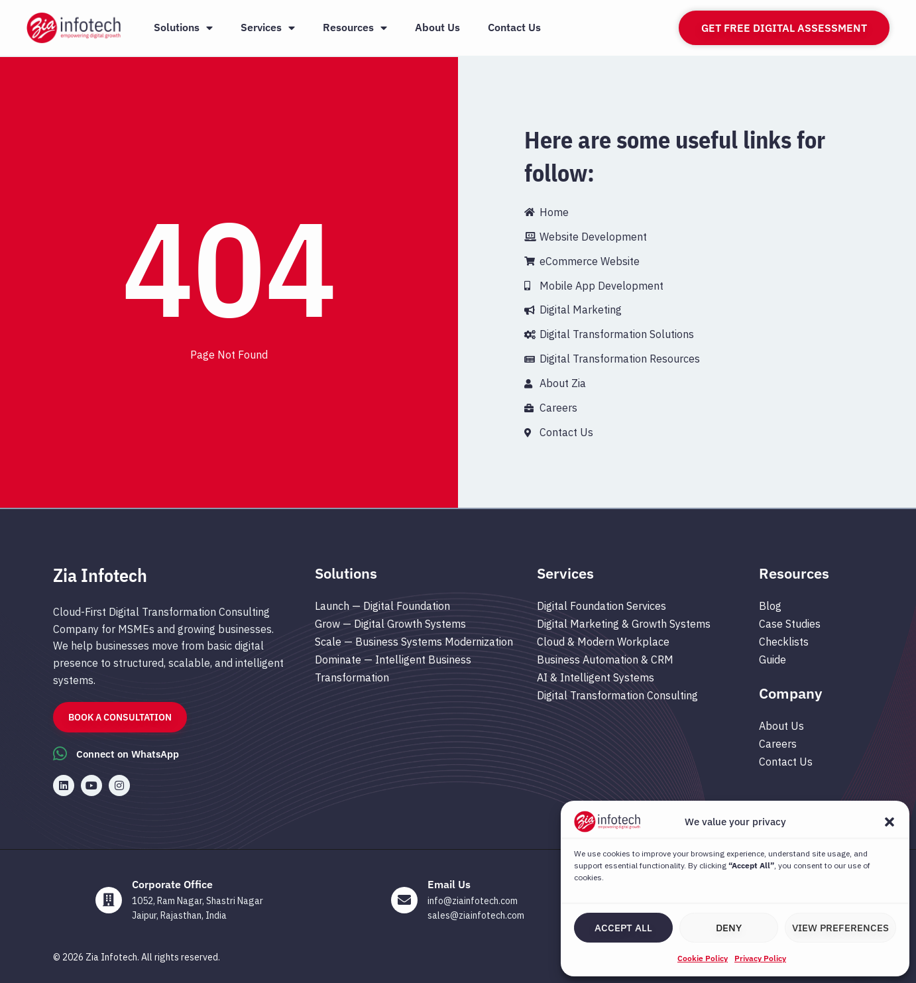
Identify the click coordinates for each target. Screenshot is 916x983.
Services (268, 28)
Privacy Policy (760, 958)
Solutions (183, 28)
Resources (355, 28)
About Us (437, 27)
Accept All (623, 927)
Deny (729, 927)
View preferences (840, 927)
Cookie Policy (702, 958)
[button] (889, 822)
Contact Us (514, 27)
